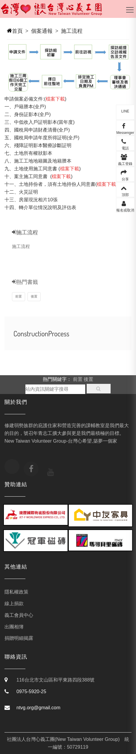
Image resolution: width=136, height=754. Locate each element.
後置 (34, 302)
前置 (18, 302)
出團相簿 (14, 626)
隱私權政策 (16, 591)
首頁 (17, 31)
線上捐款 (14, 603)
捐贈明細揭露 (18, 638)
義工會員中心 (18, 615)
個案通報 (42, 31)
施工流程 (71, 31)
